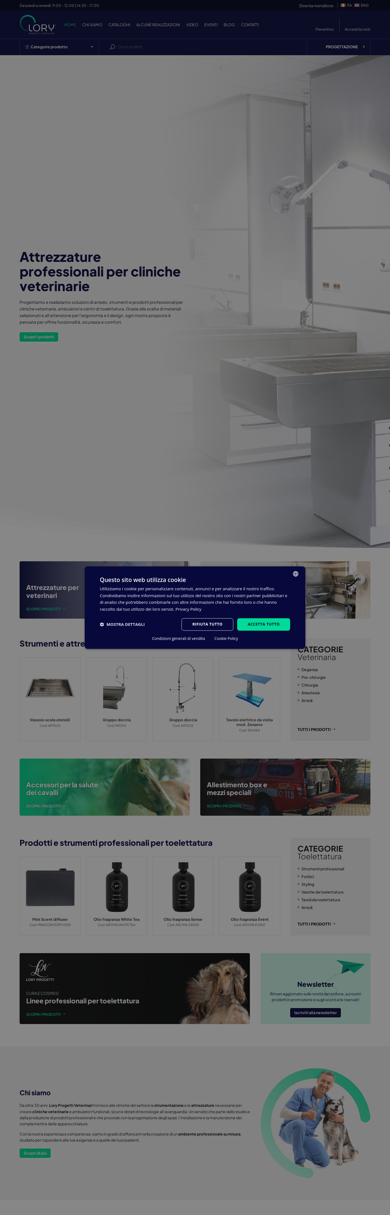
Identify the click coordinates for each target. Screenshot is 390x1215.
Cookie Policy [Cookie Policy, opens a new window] (226, 638)
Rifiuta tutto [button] (207, 624)
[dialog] (195, 607)
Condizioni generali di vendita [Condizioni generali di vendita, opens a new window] (178, 638)
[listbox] (295, 573)
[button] (122, 624)
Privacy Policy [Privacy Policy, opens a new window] (188, 609)
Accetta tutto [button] (264, 624)
